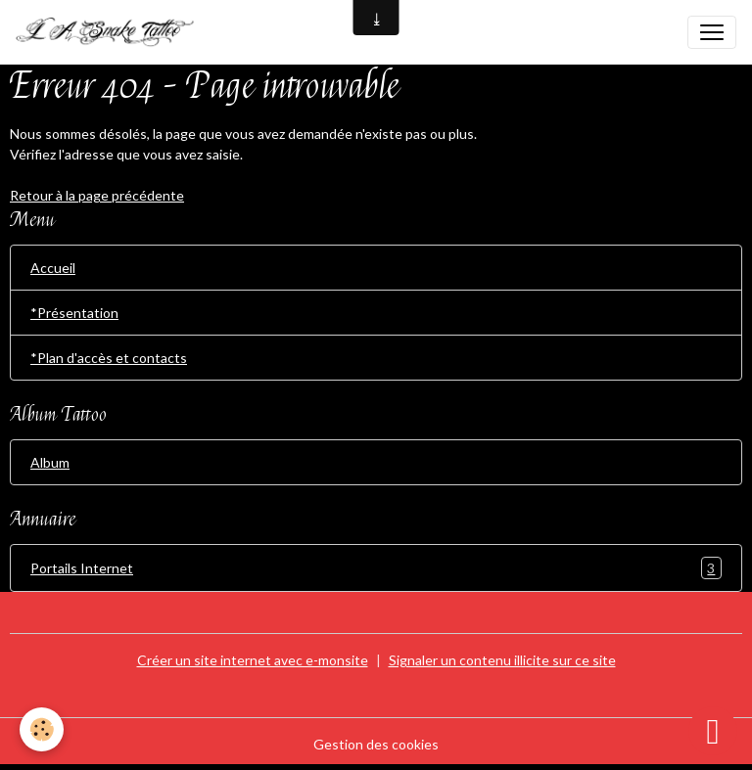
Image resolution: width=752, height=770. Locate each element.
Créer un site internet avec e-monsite (252, 660)
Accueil (52, 267)
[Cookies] (42, 729)
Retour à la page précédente (97, 195)
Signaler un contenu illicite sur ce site (502, 660)
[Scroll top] (712, 730)
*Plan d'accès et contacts (108, 357)
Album (50, 462)
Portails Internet (376, 568)
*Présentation (74, 312)
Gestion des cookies (376, 744)
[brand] (114, 32)
